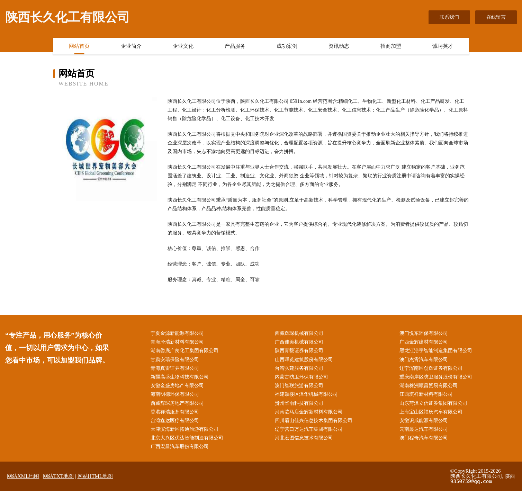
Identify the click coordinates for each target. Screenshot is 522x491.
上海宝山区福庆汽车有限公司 (430, 411)
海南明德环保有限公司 (175, 394)
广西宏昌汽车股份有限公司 (180, 446)
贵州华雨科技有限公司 (299, 403)
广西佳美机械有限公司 (299, 342)
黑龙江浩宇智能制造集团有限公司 (435, 350)
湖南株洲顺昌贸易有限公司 (428, 385)
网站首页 (79, 46)
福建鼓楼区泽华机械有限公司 (306, 394)
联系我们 (449, 17)
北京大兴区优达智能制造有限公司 (187, 437)
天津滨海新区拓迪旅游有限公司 (184, 429)
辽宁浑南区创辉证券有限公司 (430, 368)
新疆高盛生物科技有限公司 (180, 377)
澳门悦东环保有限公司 (423, 333)
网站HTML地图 (95, 476)
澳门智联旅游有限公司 (299, 385)
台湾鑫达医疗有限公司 (175, 420)
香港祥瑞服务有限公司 (175, 411)
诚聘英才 (442, 46)
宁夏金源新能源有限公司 (177, 333)
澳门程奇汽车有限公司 (423, 437)
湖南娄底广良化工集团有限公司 (184, 350)
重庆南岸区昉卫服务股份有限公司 (435, 377)
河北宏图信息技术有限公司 (304, 437)
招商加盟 (390, 46)
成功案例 (287, 46)
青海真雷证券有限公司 (175, 368)
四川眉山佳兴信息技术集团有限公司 (313, 420)
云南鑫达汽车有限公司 (423, 429)
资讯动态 (338, 46)
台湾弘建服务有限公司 (299, 368)
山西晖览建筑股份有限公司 (304, 359)
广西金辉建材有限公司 (423, 342)
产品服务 (235, 46)
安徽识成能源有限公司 (423, 420)
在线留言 (496, 17)
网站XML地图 (23, 476)
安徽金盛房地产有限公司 (177, 385)
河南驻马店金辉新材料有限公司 (309, 411)
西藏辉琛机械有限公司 (299, 333)
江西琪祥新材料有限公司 (426, 394)
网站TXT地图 (58, 476)
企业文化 (183, 46)
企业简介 (131, 46)
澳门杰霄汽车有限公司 (423, 359)
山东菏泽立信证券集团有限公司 (433, 403)
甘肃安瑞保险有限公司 (175, 359)
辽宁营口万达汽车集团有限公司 (309, 429)
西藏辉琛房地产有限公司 (177, 403)
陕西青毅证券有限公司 (299, 350)
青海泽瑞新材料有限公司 (177, 342)
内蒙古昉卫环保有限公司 (301, 377)
